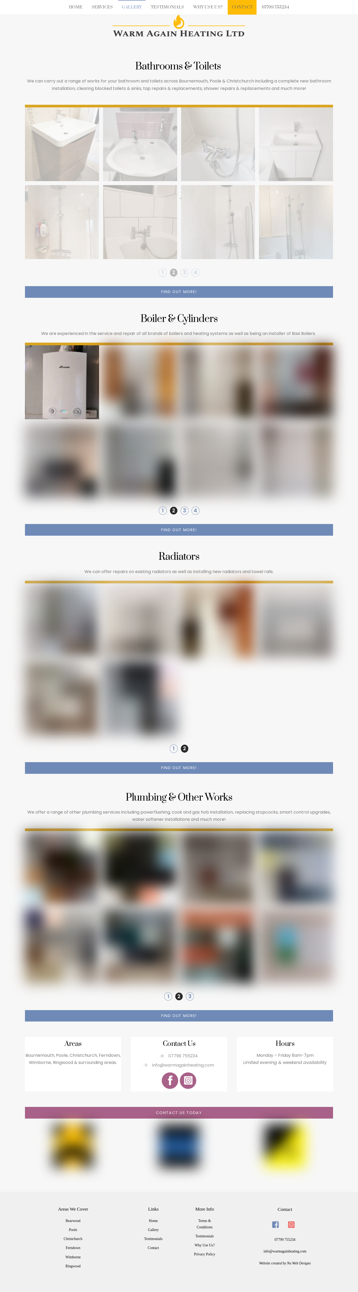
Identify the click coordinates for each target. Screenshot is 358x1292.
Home (76, 7)
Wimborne (73, 1256)
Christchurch (73, 1238)
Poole (73, 1229)
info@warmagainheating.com (284, 1250)
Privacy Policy (204, 1253)
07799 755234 (275, 7)
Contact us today (179, 1112)
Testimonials (167, 7)
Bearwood (73, 1220)
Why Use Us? (208, 7)
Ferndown (73, 1247)
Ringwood (73, 1265)
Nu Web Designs (299, 1262)
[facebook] (277, 1223)
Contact (242, 7)
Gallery (132, 7)
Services (102, 7)
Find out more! (179, 291)
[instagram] (292, 1223)
